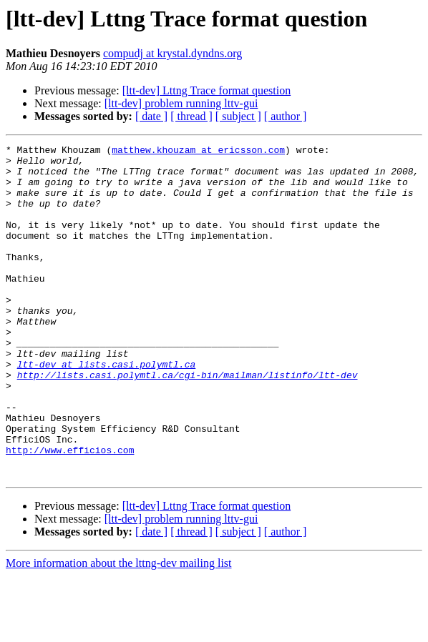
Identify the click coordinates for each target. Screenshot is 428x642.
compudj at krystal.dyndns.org (172, 53)
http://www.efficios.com (70, 511)
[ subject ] (238, 116)
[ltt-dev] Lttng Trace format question (206, 90)
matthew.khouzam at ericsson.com (198, 151)
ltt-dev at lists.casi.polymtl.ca (106, 409)
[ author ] (285, 116)
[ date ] (151, 116)
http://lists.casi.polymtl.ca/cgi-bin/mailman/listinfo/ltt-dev (187, 421)
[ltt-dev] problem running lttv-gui (181, 103)
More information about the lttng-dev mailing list (119, 629)
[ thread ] (191, 116)
